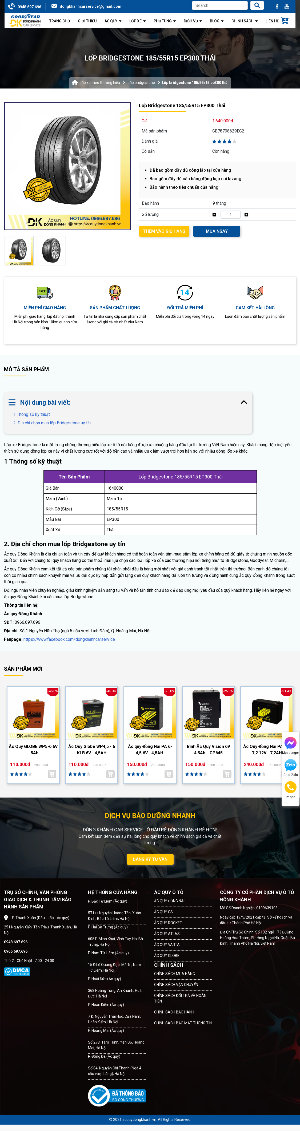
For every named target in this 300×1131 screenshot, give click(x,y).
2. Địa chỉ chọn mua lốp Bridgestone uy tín (52, 422)
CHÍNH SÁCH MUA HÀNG (174, 974)
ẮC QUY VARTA (167, 945)
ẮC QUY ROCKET (168, 923)
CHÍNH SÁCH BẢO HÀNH (174, 1012)
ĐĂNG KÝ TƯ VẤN (150, 859)
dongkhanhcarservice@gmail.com (90, 6)
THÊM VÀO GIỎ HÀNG (164, 231)
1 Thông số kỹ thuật (35, 414)
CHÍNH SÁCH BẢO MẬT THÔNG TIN (183, 1023)
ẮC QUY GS (163, 912)
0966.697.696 (15, 951)
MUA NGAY (217, 231)
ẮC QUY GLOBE (166, 955)
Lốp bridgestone (141, 83)
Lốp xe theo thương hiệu (100, 83)
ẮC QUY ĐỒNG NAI (169, 901)
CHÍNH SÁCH (168, 965)
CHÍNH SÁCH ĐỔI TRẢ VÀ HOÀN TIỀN (180, 998)
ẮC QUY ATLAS (167, 934)
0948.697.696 (29, 7)
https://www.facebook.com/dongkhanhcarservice (69, 639)
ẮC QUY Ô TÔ (168, 892)
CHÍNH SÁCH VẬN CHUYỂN (176, 985)
